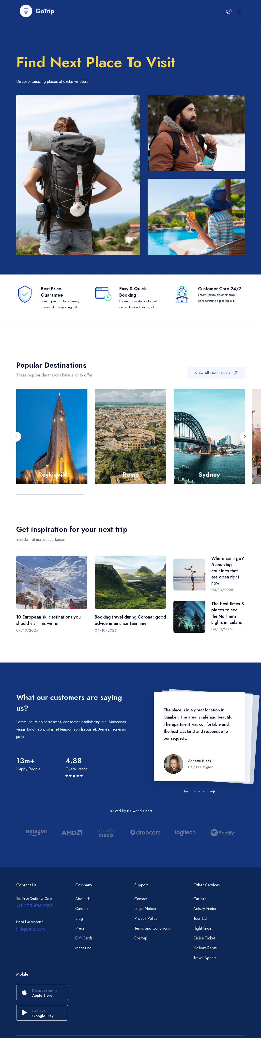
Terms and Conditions (152, 928)
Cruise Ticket (204, 938)
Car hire (200, 899)
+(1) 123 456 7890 (35, 906)
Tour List (200, 918)
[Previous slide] (16, 439)
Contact (140, 899)
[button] (195, 792)
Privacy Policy (145, 918)
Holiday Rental (205, 948)
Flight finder (203, 928)
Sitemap (140, 938)
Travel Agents (204, 958)
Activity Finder (204, 908)
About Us (83, 899)
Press (80, 928)
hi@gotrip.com (30, 929)
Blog (79, 918)
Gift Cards (83, 938)
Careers (82, 908)
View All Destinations (216, 374)
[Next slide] (245, 439)
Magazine (83, 948)
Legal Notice (145, 908)
